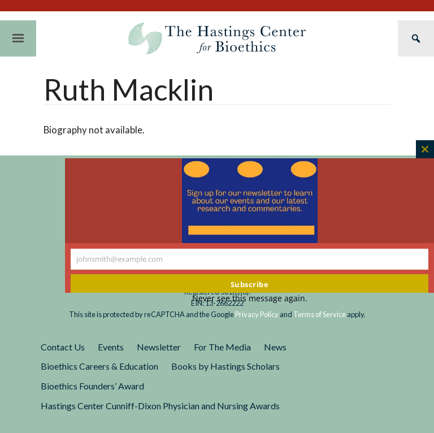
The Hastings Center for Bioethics (217, 38)
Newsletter (159, 346)
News (275, 346)
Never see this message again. (249, 298)
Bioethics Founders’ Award (92, 385)
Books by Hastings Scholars (225, 366)
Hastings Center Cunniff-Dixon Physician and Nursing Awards (160, 405)
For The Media (222, 346)
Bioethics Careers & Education (99, 366)
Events (111, 346)
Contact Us (63, 346)
